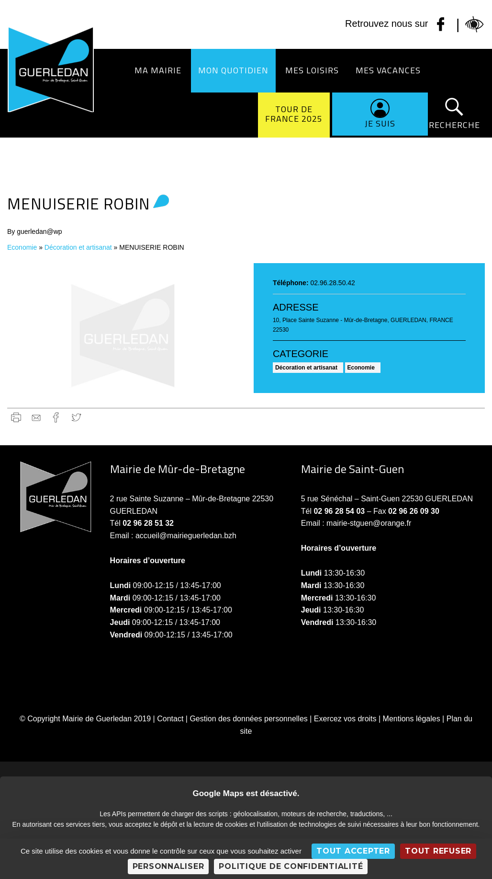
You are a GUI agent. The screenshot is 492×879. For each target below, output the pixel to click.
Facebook (56, 417)
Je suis (380, 123)
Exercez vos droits (345, 719)
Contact (170, 719)
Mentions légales (411, 719)
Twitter (76, 417)
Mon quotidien (233, 70)
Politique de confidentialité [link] (291, 866)
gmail (36, 417)
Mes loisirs (312, 70)
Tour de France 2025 (294, 114)
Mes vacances (388, 70)
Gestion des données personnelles (248, 719)
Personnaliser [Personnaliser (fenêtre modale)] (168, 866)
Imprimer (16, 417)
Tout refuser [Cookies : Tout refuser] (438, 851)
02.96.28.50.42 (332, 283)
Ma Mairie (157, 70)
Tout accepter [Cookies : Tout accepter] (353, 851)
